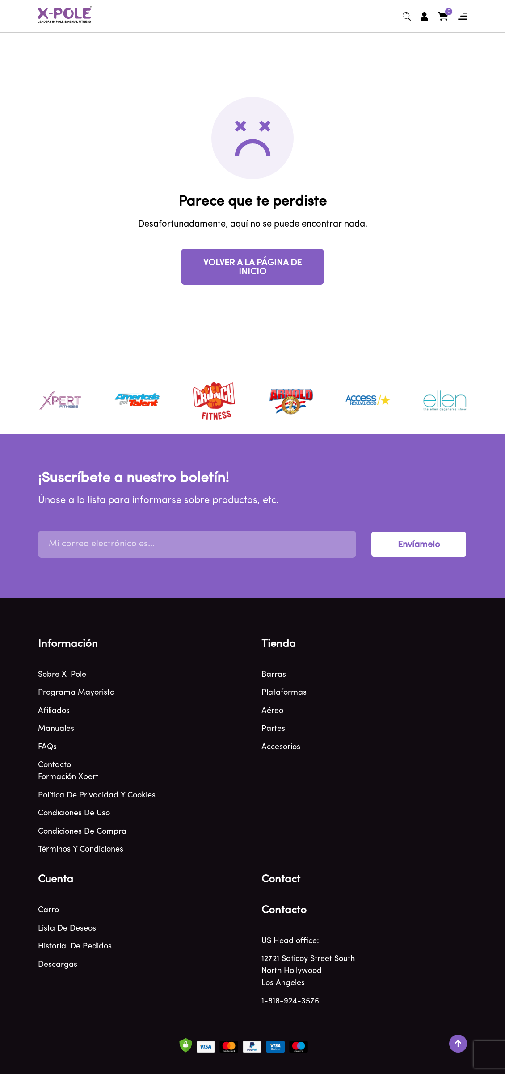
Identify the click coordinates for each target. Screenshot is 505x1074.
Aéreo (272, 711)
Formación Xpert (68, 777)
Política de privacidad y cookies (97, 795)
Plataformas (284, 692)
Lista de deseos (67, 928)
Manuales (56, 729)
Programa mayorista (76, 692)
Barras (273, 675)
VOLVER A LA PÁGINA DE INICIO (252, 268)
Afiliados (54, 711)
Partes (273, 729)
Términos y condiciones (80, 849)
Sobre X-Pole (62, 675)
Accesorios (280, 747)
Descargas (57, 965)
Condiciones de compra (82, 831)
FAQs (47, 747)
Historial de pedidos (75, 946)
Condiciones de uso (74, 813)
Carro (48, 910)
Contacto (54, 765)
